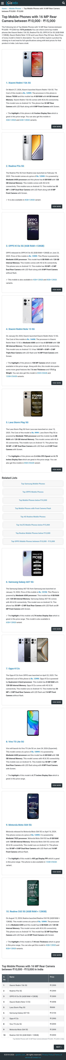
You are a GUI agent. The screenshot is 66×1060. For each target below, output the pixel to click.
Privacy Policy (47, 1055)
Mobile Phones (15, 8)
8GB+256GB (42, 373)
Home (4, 8)
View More (57, 126)
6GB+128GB (25, 120)
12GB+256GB (11, 376)
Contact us (36, 1057)
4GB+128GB (11, 120)
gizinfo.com (20, 1055)
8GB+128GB (30, 200)
